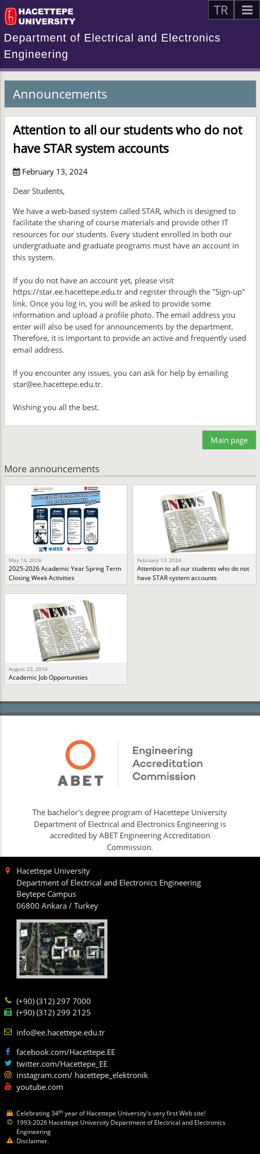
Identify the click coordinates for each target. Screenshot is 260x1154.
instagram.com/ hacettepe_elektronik (82, 1075)
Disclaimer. (32, 1141)
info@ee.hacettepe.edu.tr (60, 1032)
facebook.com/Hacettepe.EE (65, 1052)
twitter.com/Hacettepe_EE (61, 1064)
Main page (229, 440)
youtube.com (39, 1087)
